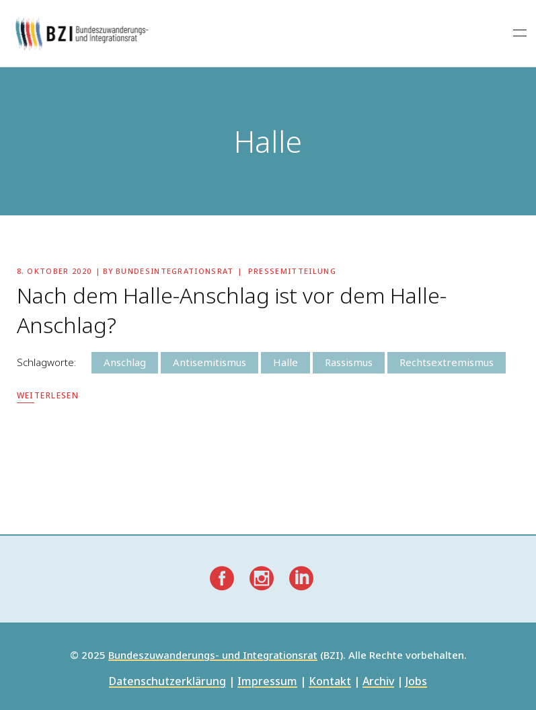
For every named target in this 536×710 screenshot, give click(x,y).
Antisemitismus (209, 362)
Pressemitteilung (292, 271)
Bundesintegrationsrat (175, 271)
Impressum (267, 682)
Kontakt (330, 682)
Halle (285, 362)
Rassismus (349, 362)
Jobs (416, 682)
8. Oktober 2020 (54, 271)
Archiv (378, 682)
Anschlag (125, 362)
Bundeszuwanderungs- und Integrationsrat (212, 655)
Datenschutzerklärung (167, 682)
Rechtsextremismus (446, 362)
